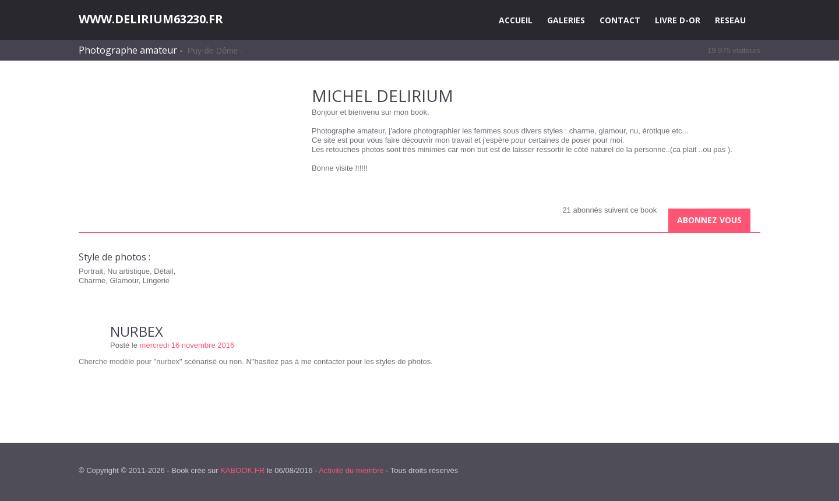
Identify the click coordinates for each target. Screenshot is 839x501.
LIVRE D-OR (677, 20)
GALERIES (566, 20)
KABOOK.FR (242, 470)
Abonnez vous (709, 219)
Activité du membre (351, 470)
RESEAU (730, 20)
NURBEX (136, 331)
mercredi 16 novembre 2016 (187, 345)
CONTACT (620, 20)
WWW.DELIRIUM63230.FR (151, 19)
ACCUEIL (516, 20)
